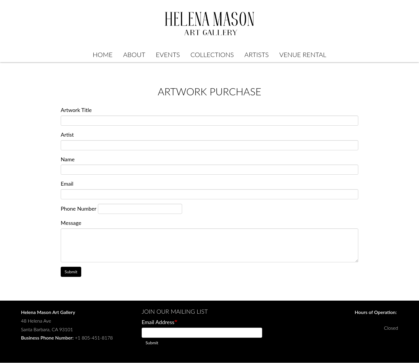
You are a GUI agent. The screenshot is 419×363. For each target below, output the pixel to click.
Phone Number (78, 208)
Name (68, 159)
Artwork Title (76, 110)
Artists (256, 54)
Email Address (158, 322)
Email (67, 183)
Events (168, 54)
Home (102, 54)
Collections (212, 54)
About (134, 54)
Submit (71, 271)
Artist (67, 134)
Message (71, 223)
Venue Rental (302, 54)
